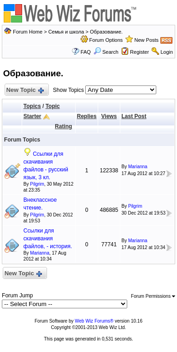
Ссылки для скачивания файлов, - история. (48, 238)
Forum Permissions (153, 296)
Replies (87, 116)
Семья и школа (66, 31)
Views (109, 116)
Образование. (106, 31)
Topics (32, 106)
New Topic (25, 90)
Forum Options (106, 40)
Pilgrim (37, 184)
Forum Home (27, 31)
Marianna (138, 166)
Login (166, 52)
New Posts (147, 40)
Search (106, 52)
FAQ (86, 52)
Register (139, 52)
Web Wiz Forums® (94, 321)
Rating (63, 126)
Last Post (134, 116)
